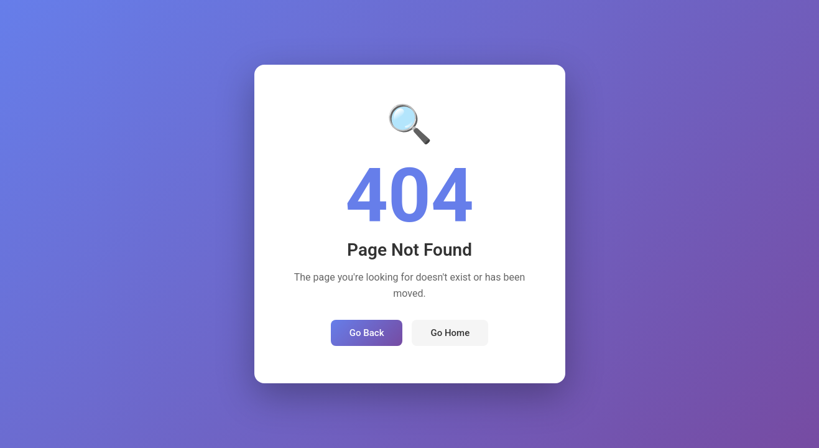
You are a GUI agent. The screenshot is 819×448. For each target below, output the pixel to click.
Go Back (366, 332)
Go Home (450, 332)
